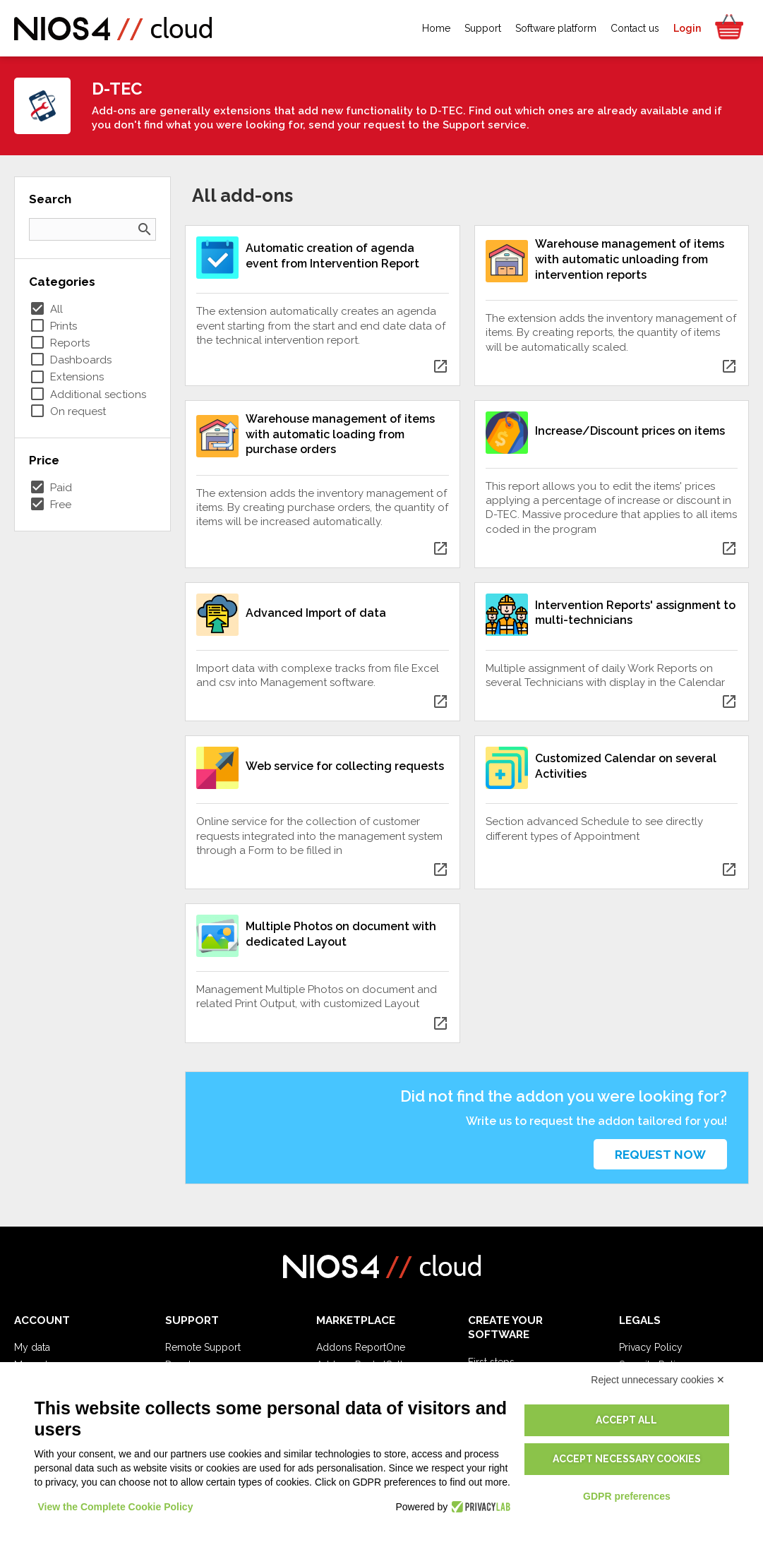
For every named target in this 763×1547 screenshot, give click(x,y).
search (144, 229)
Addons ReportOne (360, 1347)
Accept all (626, 1420)
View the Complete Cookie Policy (115, 1506)
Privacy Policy (651, 1347)
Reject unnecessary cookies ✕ (658, 1379)
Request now (660, 1155)
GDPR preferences (627, 1496)
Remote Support (203, 1347)
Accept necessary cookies (627, 1458)
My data (32, 1347)
